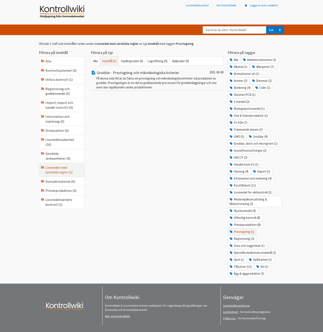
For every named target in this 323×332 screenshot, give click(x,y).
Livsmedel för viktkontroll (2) (250, 192)
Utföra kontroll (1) (56, 79)
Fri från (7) (238, 123)
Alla (45, 61)
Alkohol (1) (238, 67)
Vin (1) (262, 267)
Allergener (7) (263, 67)
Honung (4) (238, 171)
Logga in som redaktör (261, 5)
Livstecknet (230, 312)
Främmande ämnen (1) (246, 130)
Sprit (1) (236, 260)
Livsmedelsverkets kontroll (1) (56, 202)
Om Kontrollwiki (226, 5)
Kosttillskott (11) (242, 185)
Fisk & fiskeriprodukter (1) (248, 116)
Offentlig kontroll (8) (244, 218)
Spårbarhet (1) (260, 260)
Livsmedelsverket (197, 5)
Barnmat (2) (262, 81)
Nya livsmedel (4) (242, 211)
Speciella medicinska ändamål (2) (252, 253)
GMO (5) (236, 136)
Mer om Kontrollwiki (117, 316)
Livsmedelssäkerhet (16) (57, 141)
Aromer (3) (238, 81)
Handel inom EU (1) (244, 164)
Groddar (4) (258, 136)
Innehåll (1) (109, 61)
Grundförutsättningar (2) (248, 150)
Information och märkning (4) (250, 178)
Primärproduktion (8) (245, 225)
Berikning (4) (239, 88)
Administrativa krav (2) (259, 60)
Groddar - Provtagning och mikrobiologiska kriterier (135, 72)
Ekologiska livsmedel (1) (247, 109)
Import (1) (261, 171)
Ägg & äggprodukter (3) (246, 274)
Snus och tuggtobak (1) (246, 246)
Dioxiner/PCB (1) (242, 95)
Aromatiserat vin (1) (244, 74)
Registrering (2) (241, 239)
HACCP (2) (238, 157)
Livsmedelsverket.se (236, 305)
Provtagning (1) (241, 232)
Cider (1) (262, 88)
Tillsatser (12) (240, 267)
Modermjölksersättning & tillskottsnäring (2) (248, 201)
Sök (271, 30)
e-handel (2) (239, 102)
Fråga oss (229, 318)
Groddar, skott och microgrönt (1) (253, 143)
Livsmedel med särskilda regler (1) (56, 169)
